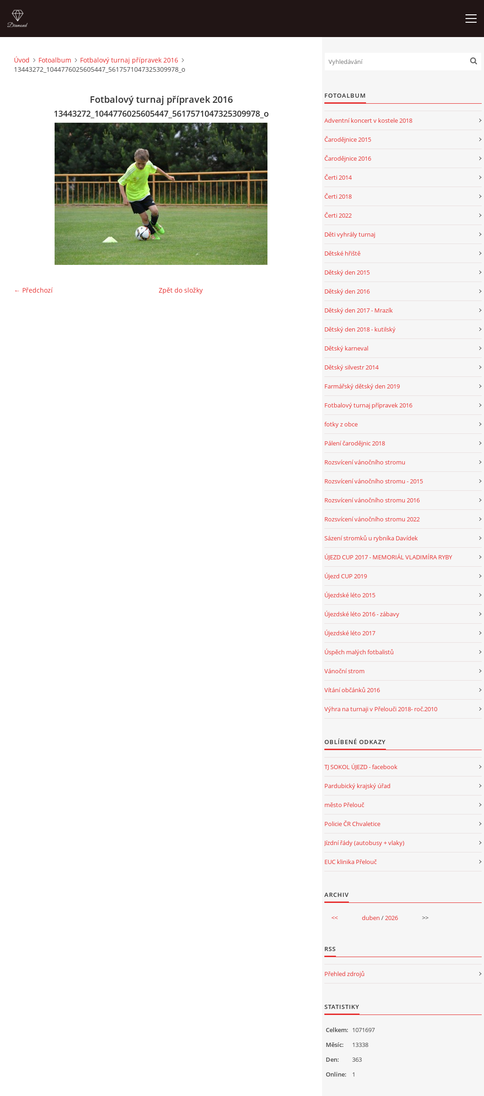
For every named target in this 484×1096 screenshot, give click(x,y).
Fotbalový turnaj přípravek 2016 (129, 60)
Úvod (22, 60)
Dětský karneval (346, 348)
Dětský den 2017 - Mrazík (358, 310)
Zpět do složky (181, 290)
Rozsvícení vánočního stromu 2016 (372, 500)
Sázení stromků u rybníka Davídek (371, 538)
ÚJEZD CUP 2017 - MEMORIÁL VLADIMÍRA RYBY (388, 557)
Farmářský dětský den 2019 (362, 386)
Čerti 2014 (338, 177)
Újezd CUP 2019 (345, 576)
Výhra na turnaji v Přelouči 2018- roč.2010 (380, 709)
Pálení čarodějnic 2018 (354, 443)
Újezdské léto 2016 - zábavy (361, 614)
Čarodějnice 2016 (347, 158)
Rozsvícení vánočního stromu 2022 (372, 519)
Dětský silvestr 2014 (351, 367)
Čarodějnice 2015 (347, 139)
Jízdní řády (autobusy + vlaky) (364, 843)
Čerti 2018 (338, 196)
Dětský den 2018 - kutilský (360, 329)
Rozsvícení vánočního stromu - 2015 (373, 481)
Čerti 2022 (338, 215)
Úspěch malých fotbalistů (359, 652)
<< (334, 918)
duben (371, 918)
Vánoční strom (344, 671)
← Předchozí (33, 290)
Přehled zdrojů (344, 974)
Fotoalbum (54, 60)
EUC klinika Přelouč (350, 862)
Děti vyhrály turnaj (349, 234)
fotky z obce (341, 424)
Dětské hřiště (342, 253)
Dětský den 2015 (347, 272)
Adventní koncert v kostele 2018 (368, 120)
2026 (391, 918)
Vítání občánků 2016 (352, 690)
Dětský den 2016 (347, 291)
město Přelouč (344, 805)
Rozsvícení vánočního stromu (364, 462)
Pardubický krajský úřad (357, 786)
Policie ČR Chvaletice (352, 824)
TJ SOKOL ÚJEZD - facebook (360, 767)
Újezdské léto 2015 (349, 595)
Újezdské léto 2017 (349, 633)
